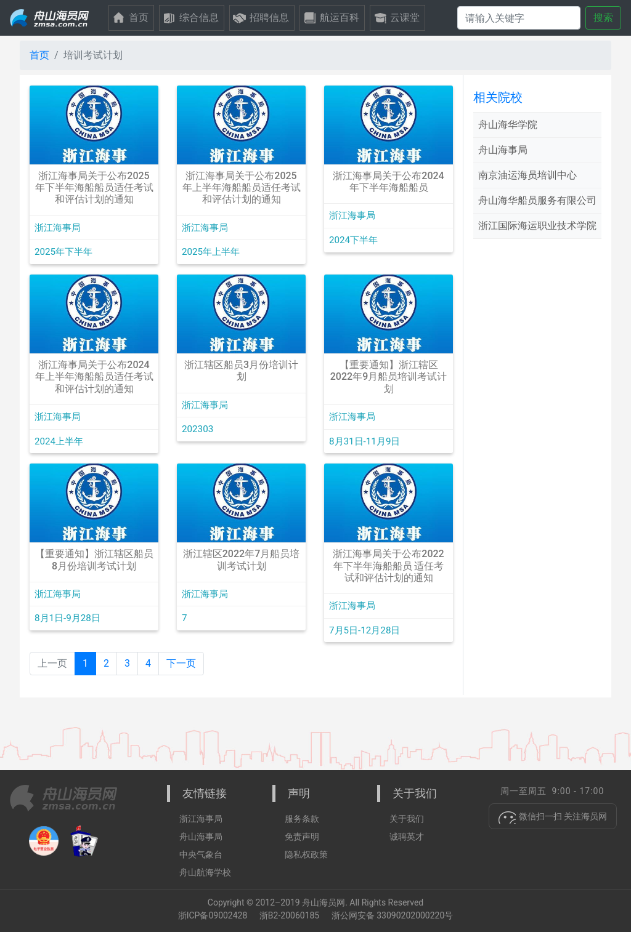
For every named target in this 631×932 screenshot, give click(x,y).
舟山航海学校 (205, 872)
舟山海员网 (323, 902)
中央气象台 (200, 854)
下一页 (181, 663)
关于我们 (406, 819)
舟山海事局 (502, 150)
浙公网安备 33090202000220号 (393, 915)
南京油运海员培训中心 (527, 175)
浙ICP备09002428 (213, 915)
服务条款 (302, 819)
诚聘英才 (406, 837)
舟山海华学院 (507, 125)
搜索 (603, 17)
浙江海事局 (200, 819)
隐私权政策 (306, 854)
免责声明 (302, 837)
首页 (39, 55)
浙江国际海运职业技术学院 (537, 225)
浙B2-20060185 (290, 915)
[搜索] (518, 18)
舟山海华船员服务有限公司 (537, 200)
